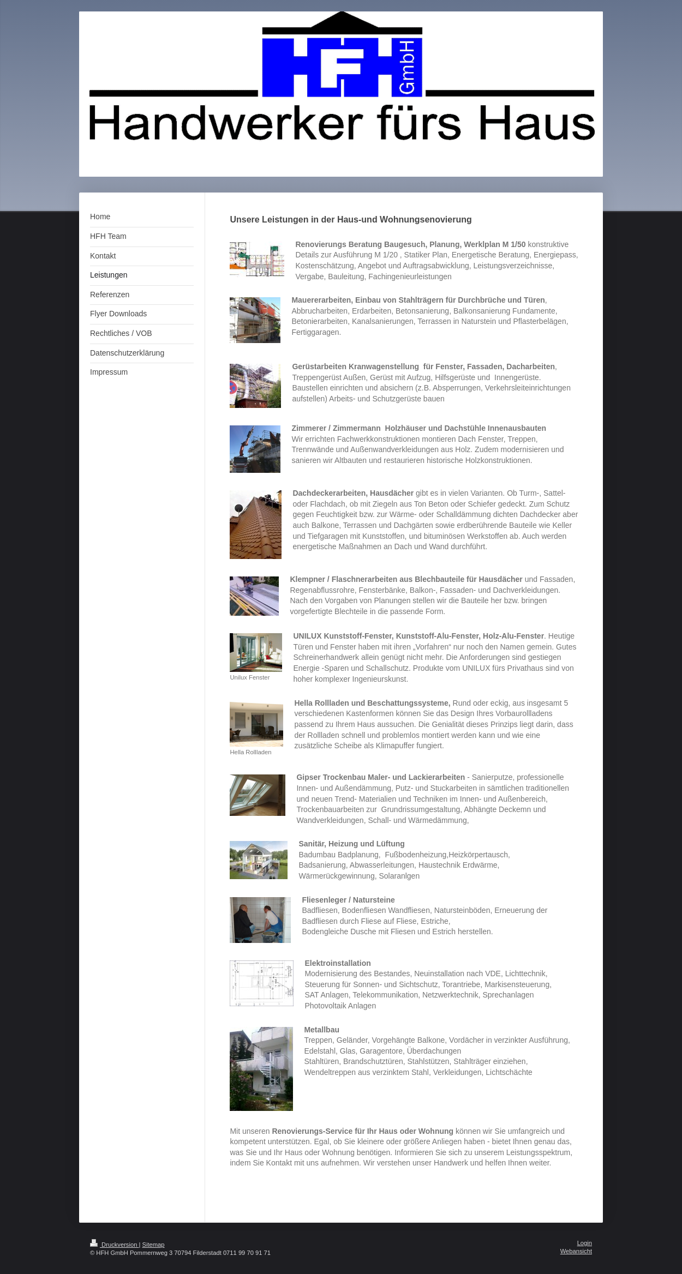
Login (584, 1243)
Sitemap (153, 1244)
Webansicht (576, 1251)
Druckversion (114, 1244)
